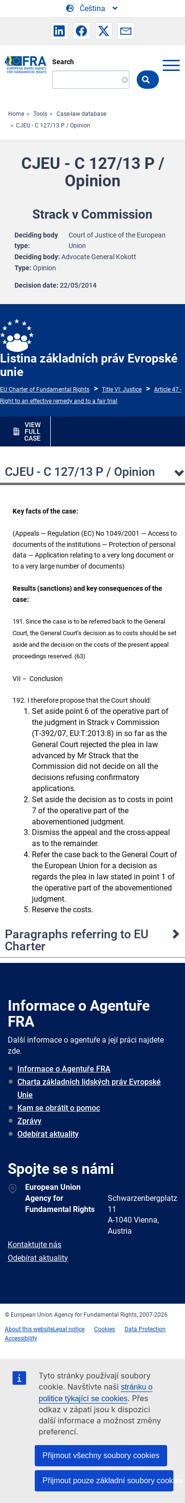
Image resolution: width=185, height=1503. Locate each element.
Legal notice (69, 1329)
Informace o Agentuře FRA (64, 1068)
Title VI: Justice (122, 389)
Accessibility (21, 1338)
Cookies (104, 1329)
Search (63, 62)
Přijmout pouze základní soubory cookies (108, 1480)
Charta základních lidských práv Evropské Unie (89, 1088)
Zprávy (29, 1121)
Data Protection (145, 1329)
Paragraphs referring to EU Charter (76, 940)
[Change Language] (92, 8)
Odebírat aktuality (48, 1134)
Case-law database (81, 114)
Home (16, 114)
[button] (59, 31)
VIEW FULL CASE (32, 431)
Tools (40, 114)
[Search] (90, 79)
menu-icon (171, 65)
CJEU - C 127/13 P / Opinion (53, 125)
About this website (29, 1329)
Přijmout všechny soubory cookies (101, 1455)
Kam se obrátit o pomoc (58, 1108)
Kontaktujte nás (34, 1244)
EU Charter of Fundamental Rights (44, 389)
